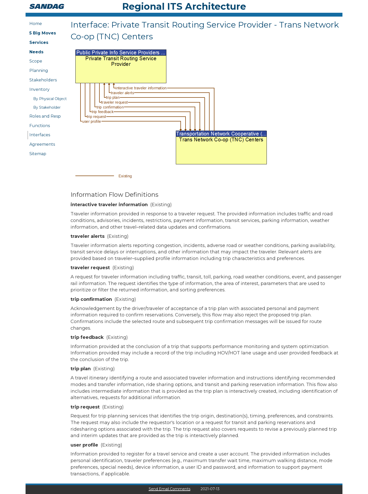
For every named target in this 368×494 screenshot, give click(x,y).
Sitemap (37, 153)
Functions (39, 125)
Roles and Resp (45, 116)
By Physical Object (50, 98)
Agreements (42, 144)
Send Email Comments (169, 489)
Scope (35, 61)
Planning (38, 70)
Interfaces (39, 134)
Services (38, 42)
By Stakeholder (47, 107)
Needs (36, 52)
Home (35, 23)
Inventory (39, 89)
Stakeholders (43, 80)
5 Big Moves (42, 33)
